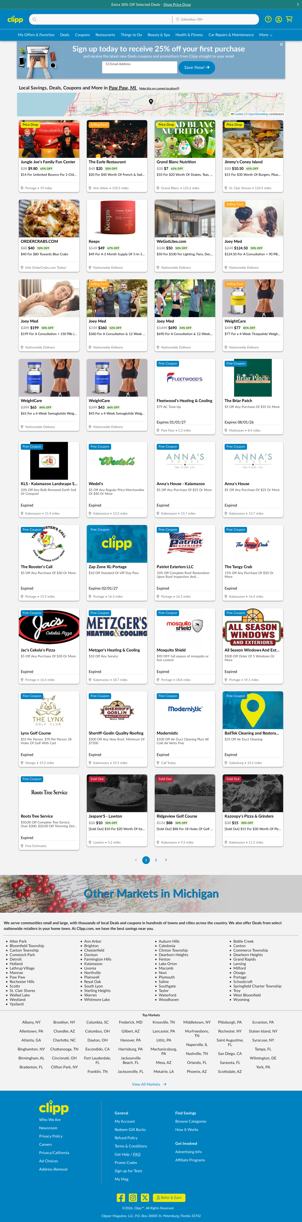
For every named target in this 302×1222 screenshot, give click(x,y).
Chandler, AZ (64, 1031)
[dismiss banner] (281, 44)
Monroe (14, 973)
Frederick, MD (131, 1022)
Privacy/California (54, 1153)
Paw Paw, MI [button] (123, 88)
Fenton (162, 959)
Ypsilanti (15, 1004)
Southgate (165, 986)
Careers (45, 1144)
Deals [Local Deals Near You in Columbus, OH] (64, 35)
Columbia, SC (97, 1022)
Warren (88, 995)
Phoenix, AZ (197, 1072)
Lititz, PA (163, 1040)
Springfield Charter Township (255, 986)
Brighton (89, 946)
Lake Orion (166, 964)
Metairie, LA (164, 1072)
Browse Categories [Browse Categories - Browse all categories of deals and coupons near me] (190, 1121)
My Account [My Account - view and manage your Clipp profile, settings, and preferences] (125, 1121)
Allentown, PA (31, 1031)
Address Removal (53, 1169)
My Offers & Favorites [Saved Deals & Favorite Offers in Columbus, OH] (36, 35)
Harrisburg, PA (130, 1049)
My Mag (121, 1179)
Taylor (162, 991)
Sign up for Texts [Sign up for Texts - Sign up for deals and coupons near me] (128, 1171)
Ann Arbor (90, 941)
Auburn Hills (167, 941)
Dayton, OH (98, 1040)
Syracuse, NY (263, 1040)
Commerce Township (248, 950)
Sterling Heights (95, 991)
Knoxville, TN (164, 1022)
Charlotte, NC (64, 1040)
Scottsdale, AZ (230, 1072)
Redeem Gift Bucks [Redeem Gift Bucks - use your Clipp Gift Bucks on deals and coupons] (130, 1130)
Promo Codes (126, 1163)
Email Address (118, 64)
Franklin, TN (98, 1072)
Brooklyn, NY (64, 1022)
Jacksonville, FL (130, 1072)
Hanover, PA (130, 1040)
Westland (15, 1000)
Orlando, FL (197, 1063)
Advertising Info (188, 1152)
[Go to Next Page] (166, 860)
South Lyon (91, 986)
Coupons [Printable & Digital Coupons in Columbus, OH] (82, 35)
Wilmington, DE (263, 1058)
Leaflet (237, 114)
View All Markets (149, 1084)
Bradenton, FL (31, 1067)
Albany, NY (31, 1022)
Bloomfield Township (25, 946)
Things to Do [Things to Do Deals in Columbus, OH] (131, 35)
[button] (298, 5)
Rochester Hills (20, 982)
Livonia (88, 968)
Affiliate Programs (190, 1160)
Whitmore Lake (95, 1000)
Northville (90, 973)
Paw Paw (15, 977)
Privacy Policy (51, 1136)
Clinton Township (171, 950)
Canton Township (22, 950)
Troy (234, 991)
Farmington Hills (95, 959)
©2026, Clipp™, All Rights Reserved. (148, 1208)
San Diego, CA (230, 1054)
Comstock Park (20, 955)
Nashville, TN (197, 1054)
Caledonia (165, 946)
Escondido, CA (97, 1049)
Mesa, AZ (164, 1063)
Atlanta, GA (31, 1040)
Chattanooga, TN (64, 1049)
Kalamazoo (91, 964)
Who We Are (50, 1120)
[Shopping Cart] (289, 19)
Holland (14, 964)
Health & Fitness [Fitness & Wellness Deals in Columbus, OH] (189, 35)
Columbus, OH (97, 1031)
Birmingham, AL (31, 1058)
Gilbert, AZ (131, 1031)
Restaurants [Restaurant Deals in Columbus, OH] (105, 35)
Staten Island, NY (263, 1031)
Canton (237, 946)
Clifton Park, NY (64, 1067)
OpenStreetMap (258, 114)
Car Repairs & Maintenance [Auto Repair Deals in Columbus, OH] (231, 35)
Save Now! (197, 67)
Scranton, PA (263, 1022)
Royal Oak (90, 982)
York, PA (263, 1067)
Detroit (14, 959)
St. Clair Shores (20, 991)
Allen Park (16, 941)
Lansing (237, 964)
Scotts (13, 986)
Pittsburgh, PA (230, 1022)
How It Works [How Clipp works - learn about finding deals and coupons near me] (186, 1130)
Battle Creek (241, 941)
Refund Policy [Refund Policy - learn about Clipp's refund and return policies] (126, 1138)
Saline (162, 982)
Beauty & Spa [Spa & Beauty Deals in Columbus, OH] (159, 35)
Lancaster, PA (164, 1031)
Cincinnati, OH (64, 1058)
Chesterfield (92, 950)
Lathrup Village (20, 968)
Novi (161, 973)
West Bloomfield (245, 995)
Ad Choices (48, 1161)
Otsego (237, 973)
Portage (237, 977)
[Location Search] (215, 19)
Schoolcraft (240, 982)
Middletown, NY (197, 1022)
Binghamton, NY (31, 1049)
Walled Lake (18, 995)
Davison (89, 955)
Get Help (122, 1154)
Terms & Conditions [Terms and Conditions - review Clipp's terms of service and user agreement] (131, 1146)
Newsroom (48, 1128)
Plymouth (165, 977)
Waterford (165, 995)
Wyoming (239, 1000)
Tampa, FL (263, 1049)
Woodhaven (167, 1000)
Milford (237, 968)
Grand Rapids (242, 959)
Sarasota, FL (230, 1063)
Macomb (164, 968)
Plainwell (89, 977)
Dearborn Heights (171, 955)
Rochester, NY (230, 1031)
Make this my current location (159, 88)
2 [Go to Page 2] (156, 860)
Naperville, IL (197, 1045)
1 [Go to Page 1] (146, 860)
